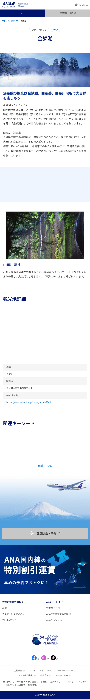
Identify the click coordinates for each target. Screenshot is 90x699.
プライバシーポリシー (41, 670)
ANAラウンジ (54, 620)
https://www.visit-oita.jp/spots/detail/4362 (28, 402)
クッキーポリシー (66, 670)
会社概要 (19, 670)
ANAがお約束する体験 (58, 614)
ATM (4, 607)
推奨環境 (45, 675)
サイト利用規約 (27, 675)
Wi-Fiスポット (9, 619)
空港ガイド (53, 607)
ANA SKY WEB (63, 675)
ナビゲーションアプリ (13, 613)
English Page (45, 465)
